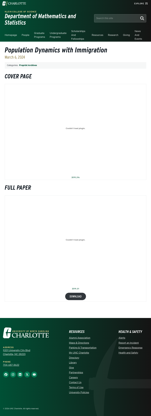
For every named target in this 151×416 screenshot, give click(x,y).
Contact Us (75, 382)
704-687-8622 (11, 365)
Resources (97, 35)
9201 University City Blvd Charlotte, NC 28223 (16, 352)
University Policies (79, 392)
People (25, 35)
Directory (74, 357)
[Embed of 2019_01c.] (75, 128)
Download (76, 296)
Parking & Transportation (82, 347)
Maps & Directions (79, 342)
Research (113, 35)
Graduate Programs (39, 35)
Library (73, 362)
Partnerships (76, 372)
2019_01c (76, 177)
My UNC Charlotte (79, 352)
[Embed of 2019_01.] (75, 239)
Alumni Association (79, 337)
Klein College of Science (21, 12)
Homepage (11, 35)
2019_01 (75, 289)
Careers (73, 377)
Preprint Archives (28, 65)
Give (71, 367)
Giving (126, 35)
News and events (138, 35)
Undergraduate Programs (58, 35)
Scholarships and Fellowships (78, 35)
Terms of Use (76, 387)
